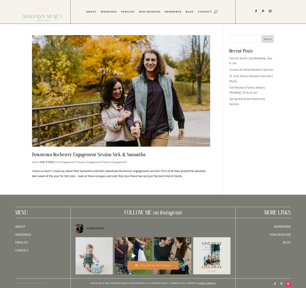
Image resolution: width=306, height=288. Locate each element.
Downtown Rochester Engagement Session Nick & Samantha (88, 155)
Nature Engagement (115, 162)
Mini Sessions (149, 11)
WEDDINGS (23, 234)
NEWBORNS (282, 226)
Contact (205, 11)
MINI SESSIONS (280, 234)
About (91, 11)
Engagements (94, 162)
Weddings (109, 11)
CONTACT (22, 250)
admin (36, 162)
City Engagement (65, 162)
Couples (81, 162)
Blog (190, 11)
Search (268, 39)
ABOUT (20, 226)
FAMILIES (21, 242)
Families (128, 11)
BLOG (287, 242)
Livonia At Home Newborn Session (251, 69)
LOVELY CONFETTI (207, 283)
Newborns (173, 11)
